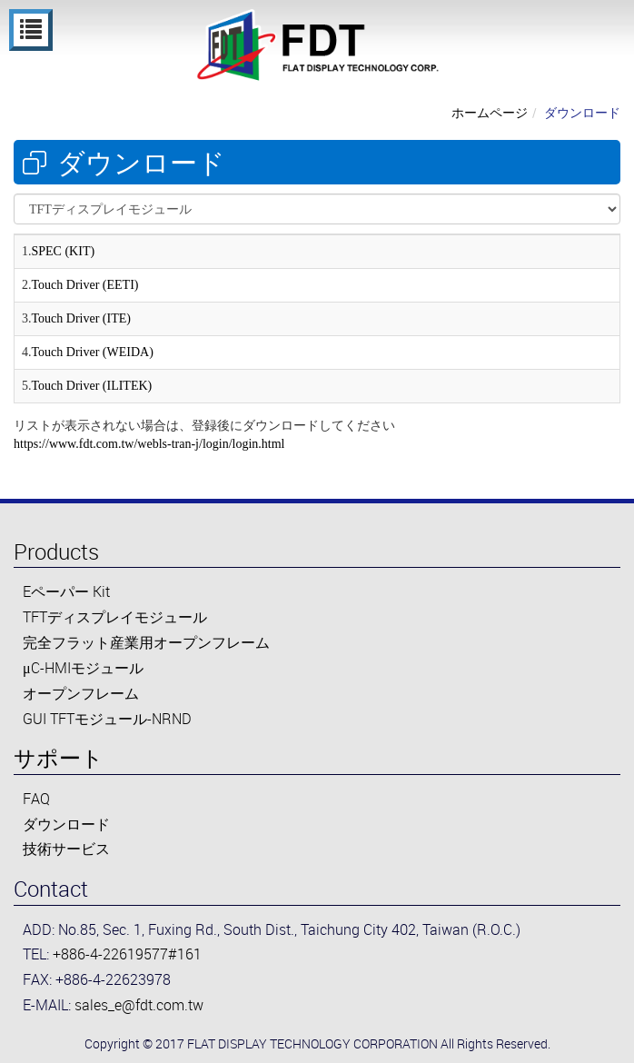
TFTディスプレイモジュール (115, 617)
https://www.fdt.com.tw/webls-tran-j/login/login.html (149, 444)
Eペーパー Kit (66, 591)
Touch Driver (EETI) (85, 285)
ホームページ (489, 112)
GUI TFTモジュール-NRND (107, 719)
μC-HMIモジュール (83, 668)
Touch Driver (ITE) (81, 318)
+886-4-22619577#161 (127, 954)
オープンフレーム (81, 693)
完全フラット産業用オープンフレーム (146, 642)
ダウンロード (582, 112)
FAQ (36, 799)
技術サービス (66, 849)
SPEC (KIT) (63, 251)
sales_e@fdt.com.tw (138, 1005)
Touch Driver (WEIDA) (93, 352)
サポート (59, 757)
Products (56, 551)
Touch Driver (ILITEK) (92, 385)
